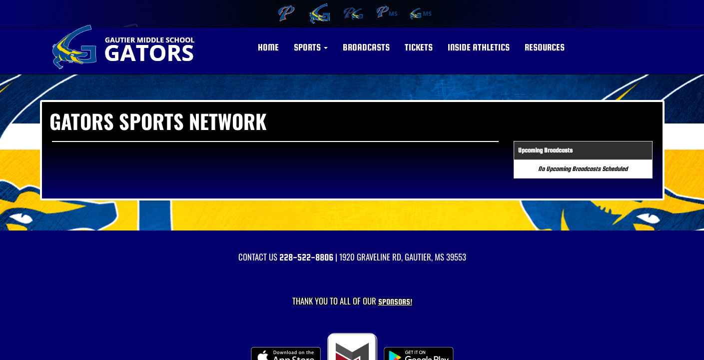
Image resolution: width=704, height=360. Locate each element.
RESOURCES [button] (545, 47)
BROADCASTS (366, 47)
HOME (268, 47)
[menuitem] (285, 13)
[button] (310, 47)
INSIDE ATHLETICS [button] (479, 47)
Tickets (419, 47)
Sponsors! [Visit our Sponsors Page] (395, 302)
